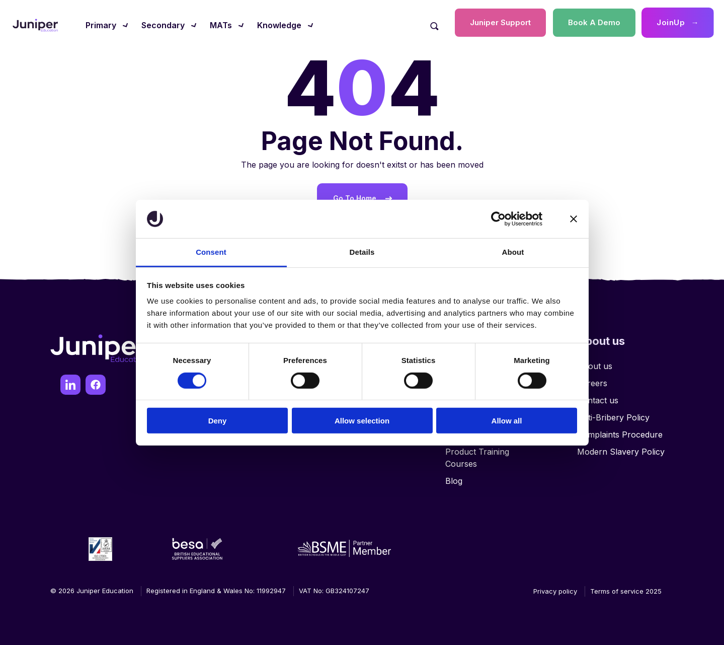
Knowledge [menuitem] (279, 25)
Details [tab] (362, 252)
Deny (217, 420)
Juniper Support (500, 22)
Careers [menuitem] (592, 383)
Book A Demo (594, 22)
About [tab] (513, 252)
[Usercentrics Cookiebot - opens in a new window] (498, 219)
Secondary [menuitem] (163, 25)
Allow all (507, 420)
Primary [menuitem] (101, 25)
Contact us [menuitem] (597, 400)
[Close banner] (573, 219)
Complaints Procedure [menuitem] (620, 434)
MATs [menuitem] (221, 25)
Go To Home (354, 198)
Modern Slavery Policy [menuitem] (621, 452)
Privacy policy (555, 591)
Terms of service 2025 (626, 591)
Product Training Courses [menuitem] (477, 458)
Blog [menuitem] (453, 481)
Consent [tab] (211, 252)
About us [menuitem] (594, 366)
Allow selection (362, 420)
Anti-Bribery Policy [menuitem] (613, 417)
